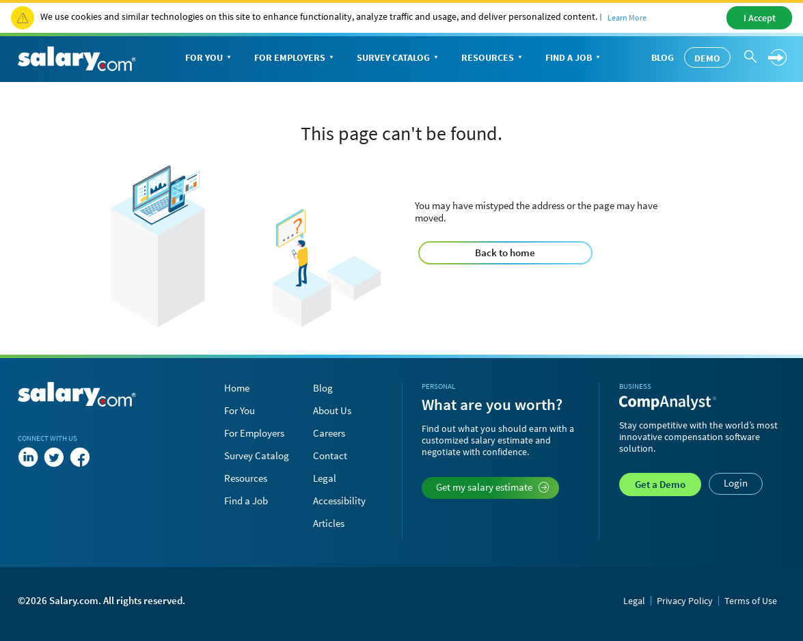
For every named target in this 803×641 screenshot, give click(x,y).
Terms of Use (750, 601)
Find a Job (574, 58)
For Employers (295, 58)
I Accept (760, 18)
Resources (493, 58)
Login (736, 482)
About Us (332, 410)
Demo (707, 58)
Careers (329, 432)
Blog (662, 57)
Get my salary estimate (492, 486)
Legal (324, 478)
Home (236, 387)
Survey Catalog (399, 58)
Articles (328, 523)
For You (209, 58)
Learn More (627, 17)
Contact (330, 455)
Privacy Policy (685, 601)
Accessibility (339, 500)
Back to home (505, 252)
